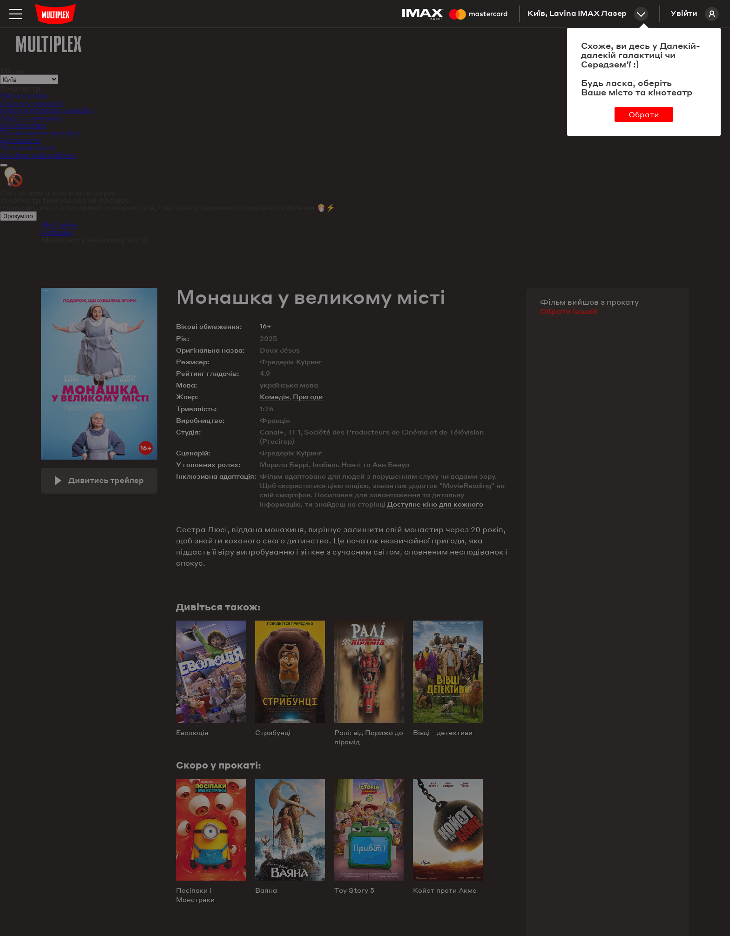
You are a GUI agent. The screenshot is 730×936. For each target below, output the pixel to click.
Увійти (694, 14)
